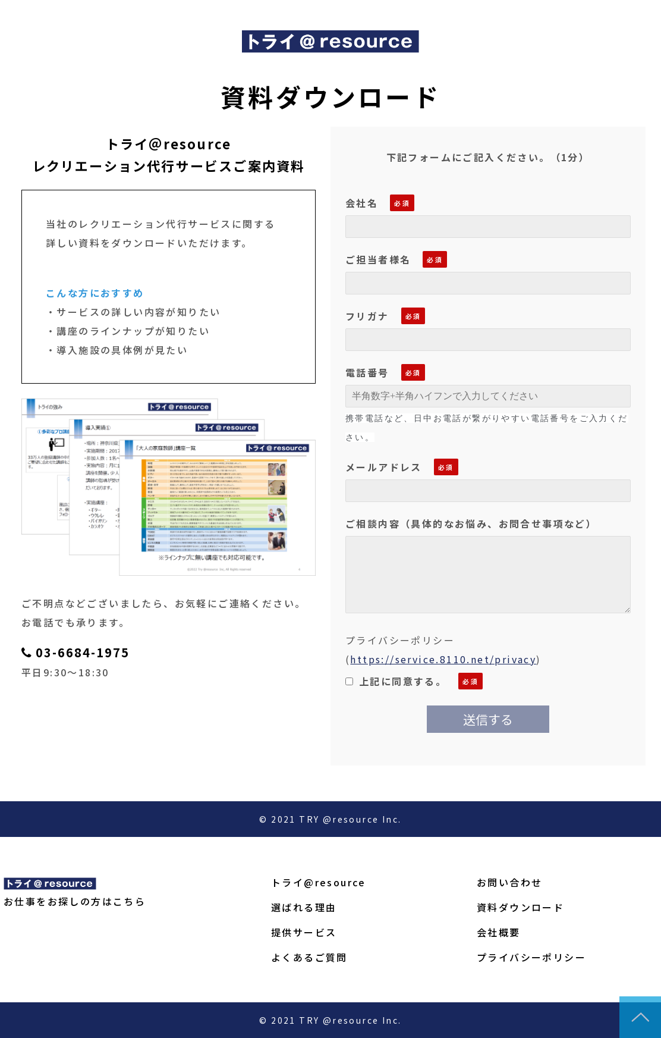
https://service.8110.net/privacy (443, 659)
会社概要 (499, 932)
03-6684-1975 (83, 653)
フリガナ (367, 316)
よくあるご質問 (309, 957)
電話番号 (367, 372)
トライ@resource (318, 882)
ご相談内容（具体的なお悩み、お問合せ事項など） (471, 523)
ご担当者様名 (378, 259)
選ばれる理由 (303, 907)
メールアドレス (383, 467)
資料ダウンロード (520, 907)
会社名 (361, 203)
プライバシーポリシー (531, 957)
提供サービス (303, 932)
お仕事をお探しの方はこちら (75, 901)
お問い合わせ (509, 882)
